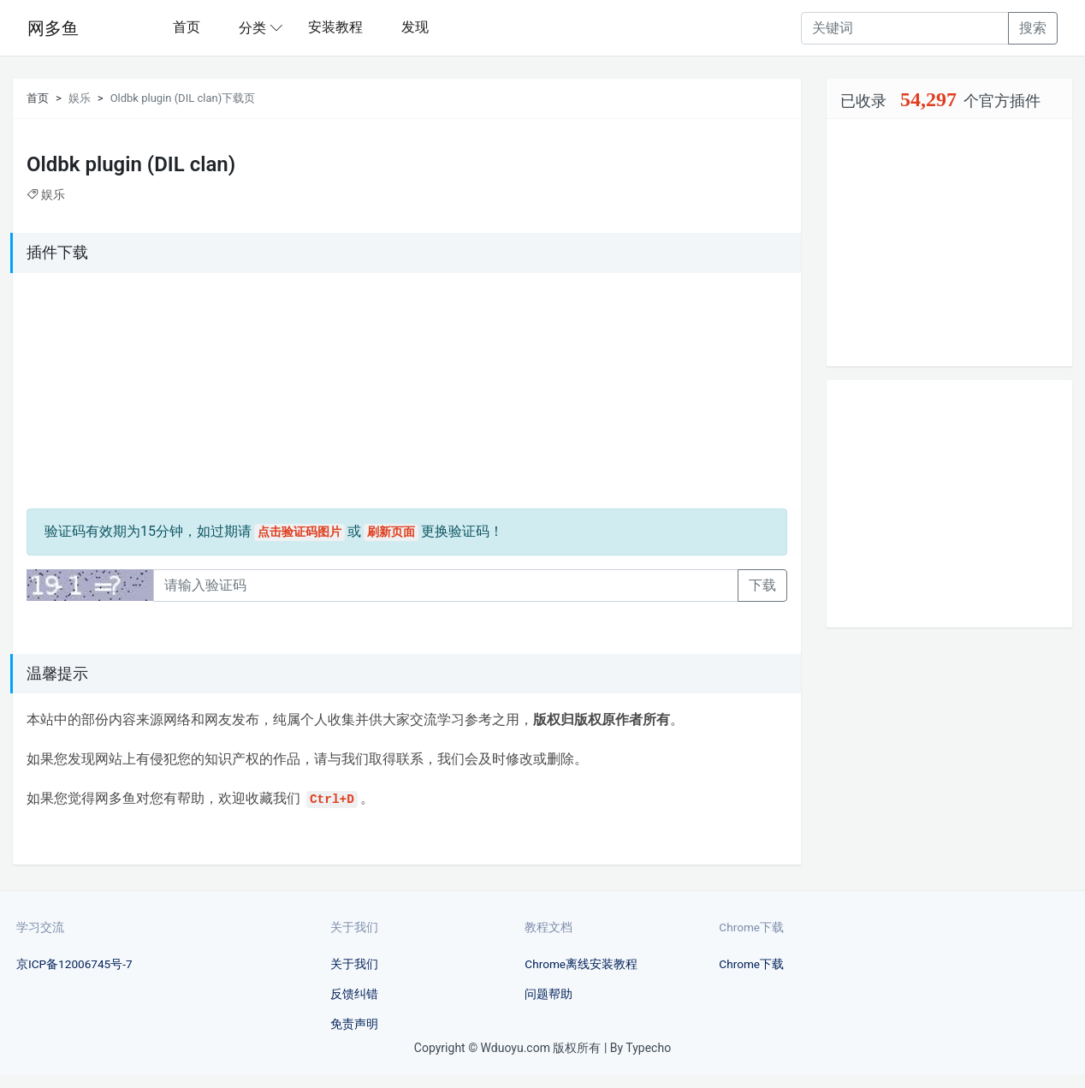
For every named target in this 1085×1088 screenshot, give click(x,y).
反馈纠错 (354, 994)
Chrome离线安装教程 (581, 964)
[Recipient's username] (905, 28)
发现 (415, 27)
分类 (252, 28)
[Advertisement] (133, 394)
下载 (762, 585)
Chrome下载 (751, 964)
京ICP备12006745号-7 (74, 964)
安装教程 (335, 27)
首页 (186, 27)
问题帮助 (548, 994)
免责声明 (354, 1024)
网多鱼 (53, 28)
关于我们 (354, 964)
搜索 (1032, 28)
